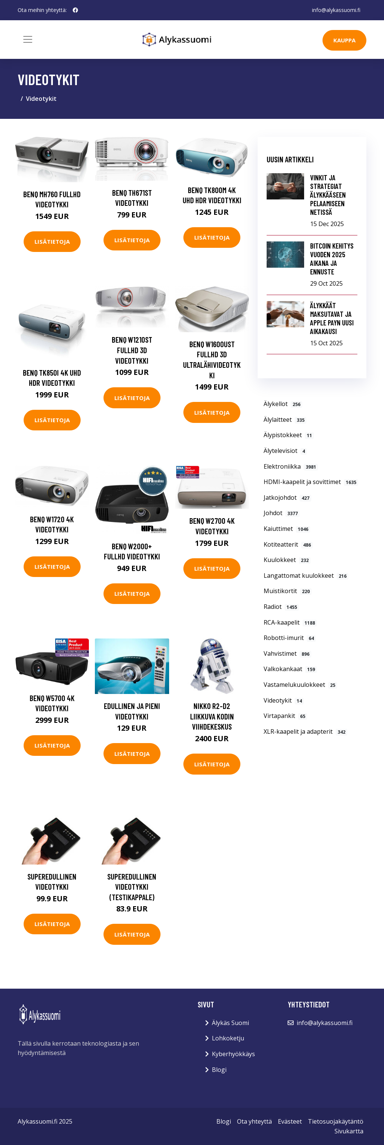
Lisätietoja (52, 241)
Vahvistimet (287, 653)
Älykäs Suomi (230, 1023)
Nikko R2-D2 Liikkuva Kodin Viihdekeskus (212, 716)
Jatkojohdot (287, 497)
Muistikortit (288, 591)
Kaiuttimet (287, 529)
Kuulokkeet (287, 560)
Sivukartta (348, 1131)
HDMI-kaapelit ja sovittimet (311, 482)
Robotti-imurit (290, 638)
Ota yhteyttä (254, 1121)
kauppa (344, 40)
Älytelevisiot (285, 451)
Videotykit (284, 700)
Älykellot (283, 404)
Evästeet (290, 1121)
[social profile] (75, 10)
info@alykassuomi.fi (336, 9)
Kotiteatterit (288, 544)
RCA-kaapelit (290, 622)
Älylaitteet (285, 419)
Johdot (282, 513)
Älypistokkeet (289, 435)
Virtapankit (285, 716)
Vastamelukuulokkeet (300, 684)
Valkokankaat (290, 669)
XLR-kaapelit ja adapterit (305, 731)
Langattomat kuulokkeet (306, 575)
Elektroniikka (291, 466)
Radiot (281, 606)
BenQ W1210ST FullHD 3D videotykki (132, 350)
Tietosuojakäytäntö (335, 1121)
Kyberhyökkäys (233, 1054)
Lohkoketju (228, 1038)
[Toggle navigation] (28, 39)
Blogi (219, 1070)
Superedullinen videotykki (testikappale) (131, 887)
